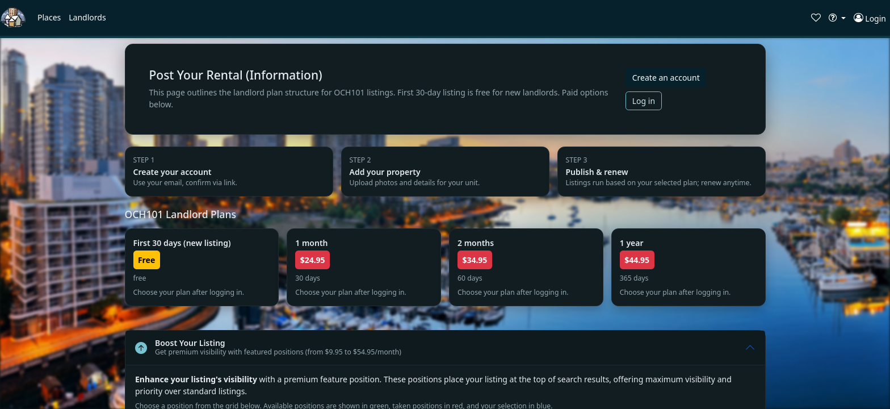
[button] (49, 18)
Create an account (666, 77)
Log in (643, 100)
